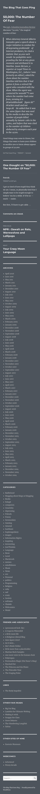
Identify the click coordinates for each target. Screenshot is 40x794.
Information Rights (13, 538)
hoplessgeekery (11, 532)
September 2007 (12, 370)
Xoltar (7, 726)
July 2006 (9, 412)
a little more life (12, 634)
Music (7, 568)
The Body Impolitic (13, 691)
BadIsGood (9, 493)
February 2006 (11, 427)
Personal (9, 577)
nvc (6, 574)
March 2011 (10, 283)
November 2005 (12, 436)
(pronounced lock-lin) (14, 628)
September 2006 (12, 406)
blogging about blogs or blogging (19, 496)
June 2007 (9, 379)
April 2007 (9, 385)
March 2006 (10, 424)
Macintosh (9, 559)
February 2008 (11, 355)
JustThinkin (10, 547)
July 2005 (9, 448)
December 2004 (11, 469)
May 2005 (9, 454)
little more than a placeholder (17, 649)
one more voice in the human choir (20, 655)
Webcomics (10, 607)
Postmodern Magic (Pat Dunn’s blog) (21, 661)
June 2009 (9, 313)
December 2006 (12, 397)
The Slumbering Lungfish (16, 723)
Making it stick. (11, 714)
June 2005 (9, 451)
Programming (11, 583)
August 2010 (10, 292)
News (7, 571)
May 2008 (9, 346)
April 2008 (9, 349)
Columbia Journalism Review (23, 27)
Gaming (8, 523)
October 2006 (11, 403)
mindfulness (10, 565)
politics (8, 580)
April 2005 (9, 457)
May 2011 (9, 280)
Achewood (9, 762)
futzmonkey (10, 520)
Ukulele (8, 604)
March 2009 (10, 319)
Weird (7, 610)
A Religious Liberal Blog (15, 637)
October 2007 (11, 367)
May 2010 (9, 301)
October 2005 (11, 439)
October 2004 (11, 475)
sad (6, 592)
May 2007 (9, 382)
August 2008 (10, 337)
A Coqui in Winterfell (14, 631)
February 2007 (11, 391)
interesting (10, 544)
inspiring (9, 541)
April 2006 (9, 421)
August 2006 (10, 409)
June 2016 (9, 277)
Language (9, 550)
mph (8, 27)
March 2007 (10, 388)
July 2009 (9, 310)
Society (8, 598)
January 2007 (10, 394)
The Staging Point (13, 673)
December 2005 (11, 433)
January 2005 (10, 466)
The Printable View (13, 670)
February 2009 (11, 322)
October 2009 (11, 304)
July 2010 (9, 295)
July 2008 (9, 340)
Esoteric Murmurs (12, 744)
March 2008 (10, 352)
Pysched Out (10, 664)
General (28, 153)
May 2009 (9, 316)
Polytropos (9, 658)
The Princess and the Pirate (16, 667)
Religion (8, 586)
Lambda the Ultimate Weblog (17, 711)
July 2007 (9, 376)
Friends (8, 514)
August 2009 (10, 307)
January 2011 (10, 286)
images (8, 535)
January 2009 (11, 325)
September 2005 (12, 442)
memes (8, 562)
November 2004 (12, 472)
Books (7, 499)
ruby (7, 589)
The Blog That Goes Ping (19, 7)
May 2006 (9, 418)
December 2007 (11, 361)
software (9, 601)
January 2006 (11, 430)
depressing (10, 511)
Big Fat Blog (10, 708)
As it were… (10, 643)
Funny (8, 517)
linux (7, 553)
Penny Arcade (11, 765)
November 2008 (12, 331)
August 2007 (10, 373)
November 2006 (12, 400)
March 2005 (10, 460)
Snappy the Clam (12, 717)
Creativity (9, 508)
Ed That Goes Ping (9, 153)
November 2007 (12, 364)
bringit (8, 502)
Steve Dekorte (11, 720)
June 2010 (9, 298)
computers (9, 505)
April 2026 (9, 274)
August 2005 (10, 445)
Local (7, 556)
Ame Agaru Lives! (12, 640)
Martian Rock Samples (14, 652)
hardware (9, 529)
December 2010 (11, 289)
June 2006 (9, 415)
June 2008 (9, 343)
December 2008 (11, 328)
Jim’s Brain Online (13, 646)
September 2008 (12, 334)
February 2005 (11, 463)
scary (7, 595)
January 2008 (10, 358)
